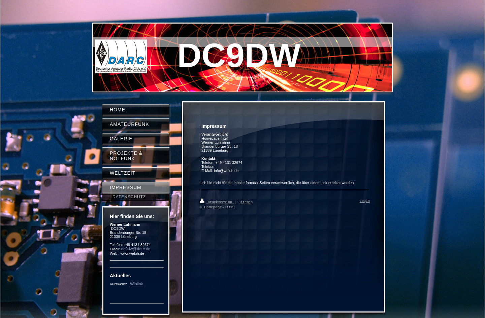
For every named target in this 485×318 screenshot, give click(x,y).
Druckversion (217, 202)
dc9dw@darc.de (136, 249)
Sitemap (245, 202)
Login (365, 201)
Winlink (136, 284)
